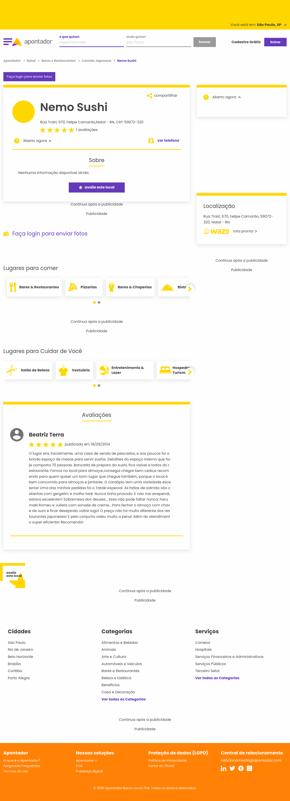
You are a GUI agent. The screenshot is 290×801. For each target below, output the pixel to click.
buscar (205, 42)
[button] (94, 302)
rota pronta (230, 231)
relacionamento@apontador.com (251, 760)
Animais (108, 649)
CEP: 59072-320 (129, 122)
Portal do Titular (161, 765)
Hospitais (203, 649)
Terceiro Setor (207, 670)
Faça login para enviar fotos (29, 76)
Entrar (275, 42)
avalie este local (96, 187)
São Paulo (17, 642)
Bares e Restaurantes (120, 670)
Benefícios (110, 684)
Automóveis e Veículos (121, 663)
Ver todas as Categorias (123, 699)
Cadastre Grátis (246, 42)
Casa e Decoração (118, 692)
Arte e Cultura (113, 656)
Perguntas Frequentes (21, 765)
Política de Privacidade (167, 760)
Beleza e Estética (116, 678)
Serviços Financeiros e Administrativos (229, 656)
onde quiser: (136, 36)
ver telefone (168, 140)
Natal (101, 122)
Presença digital (89, 771)
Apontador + (86, 760)
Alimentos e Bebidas (119, 642)
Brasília (14, 663)
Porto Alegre (19, 678)
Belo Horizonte (20, 656)
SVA (79, 765)
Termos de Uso (15, 771)
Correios (202, 642)
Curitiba (15, 670)
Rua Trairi (48, 122)
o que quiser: (69, 36)
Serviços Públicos (210, 663)
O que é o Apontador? (21, 760)
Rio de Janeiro (20, 649)
